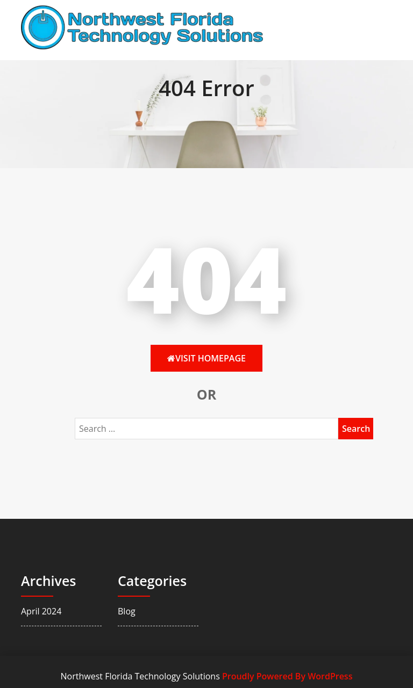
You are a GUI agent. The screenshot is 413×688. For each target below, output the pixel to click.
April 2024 (41, 611)
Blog (127, 611)
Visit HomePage (206, 358)
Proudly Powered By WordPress (287, 676)
